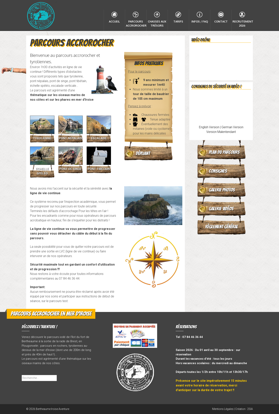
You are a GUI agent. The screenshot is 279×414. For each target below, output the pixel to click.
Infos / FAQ (199, 21)
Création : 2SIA (244, 409)
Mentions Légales (222, 409)
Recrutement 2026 (242, 23)
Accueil (114, 21)
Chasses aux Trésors (157, 23)
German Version (232, 127)
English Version (209, 127)
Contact (221, 21)
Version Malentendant (221, 132)
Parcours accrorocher (136, 23)
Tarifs (178, 21)
